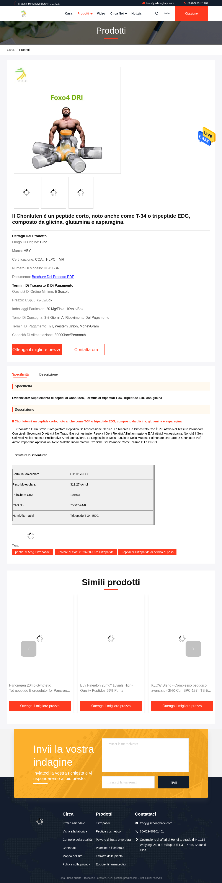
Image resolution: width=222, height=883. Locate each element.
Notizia (136, 13)
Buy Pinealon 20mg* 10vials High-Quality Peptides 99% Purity (106, 688)
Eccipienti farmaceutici (111, 864)
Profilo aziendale (74, 823)
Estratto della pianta (109, 856)
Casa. (11, 50)
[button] (28, 649)
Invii (173, 782)
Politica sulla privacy (76, 864)
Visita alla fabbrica (75, 831)
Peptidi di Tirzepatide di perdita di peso (147, 552)
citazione (191, 13)
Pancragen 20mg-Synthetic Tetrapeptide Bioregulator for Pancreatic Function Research (39, 688)
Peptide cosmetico (108, 831)
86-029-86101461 (195, 3)
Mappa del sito (72, 856)
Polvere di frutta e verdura (113, 839)
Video (101, 13)
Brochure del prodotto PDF (53, 277)
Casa (68, 13)
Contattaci (69, 848)
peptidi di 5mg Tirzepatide (32, 552)
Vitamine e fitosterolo (110, 848)
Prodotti (84, 13)
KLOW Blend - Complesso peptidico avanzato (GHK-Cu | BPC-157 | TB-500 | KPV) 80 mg (181, 688)
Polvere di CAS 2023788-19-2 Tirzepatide (86, 552)
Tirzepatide (103, 823)
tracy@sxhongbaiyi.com (158, 3)
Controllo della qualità (77, 839)
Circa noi (118, 13)
